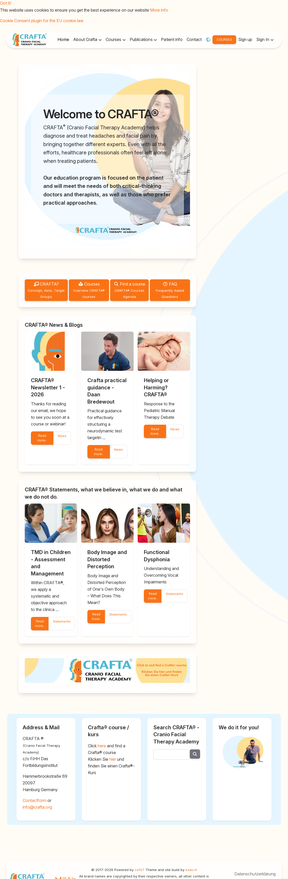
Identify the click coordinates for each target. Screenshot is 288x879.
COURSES (224, 39)
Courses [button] (114, 39)
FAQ (170, 290)
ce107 (139, 870)
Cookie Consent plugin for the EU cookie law (42, 20)
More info (159, 10)
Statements (61, 621)
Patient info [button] (171, 39)
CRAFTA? (46, 290)
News (62, 436)
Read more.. (42, 438)
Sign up (245, 39)
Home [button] (63, 39)
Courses (89, 290)
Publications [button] (142, 39)
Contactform (34, 800)
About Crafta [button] (85, 39)
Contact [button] (194, 39)
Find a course (129, 290)
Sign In (263, 39)
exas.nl (191, 870)
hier (112, 759)
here (102, 745)
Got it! (5, 3)
